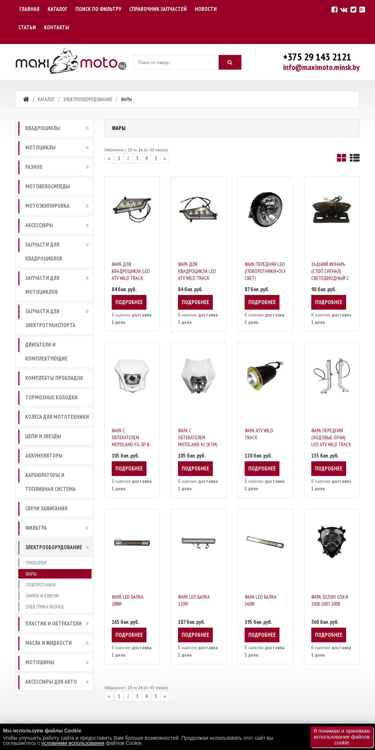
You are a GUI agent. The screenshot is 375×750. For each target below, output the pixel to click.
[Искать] (230, 62)
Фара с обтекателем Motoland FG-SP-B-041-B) (131, 441)
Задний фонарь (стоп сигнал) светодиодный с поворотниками (330, 274)
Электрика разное (45, 606)
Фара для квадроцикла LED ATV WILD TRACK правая (197, 274)
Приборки (36, 562)
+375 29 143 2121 (317, 56)
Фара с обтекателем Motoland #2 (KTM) (197, 437)
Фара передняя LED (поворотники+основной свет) (273, 271)
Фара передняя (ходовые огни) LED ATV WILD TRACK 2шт (331, 441)
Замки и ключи (42, 595)
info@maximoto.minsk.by (321, 67)
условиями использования (72, 743)
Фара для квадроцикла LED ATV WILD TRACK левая (131, 274)
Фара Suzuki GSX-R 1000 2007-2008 (329, 600)
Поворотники (41, 584)
